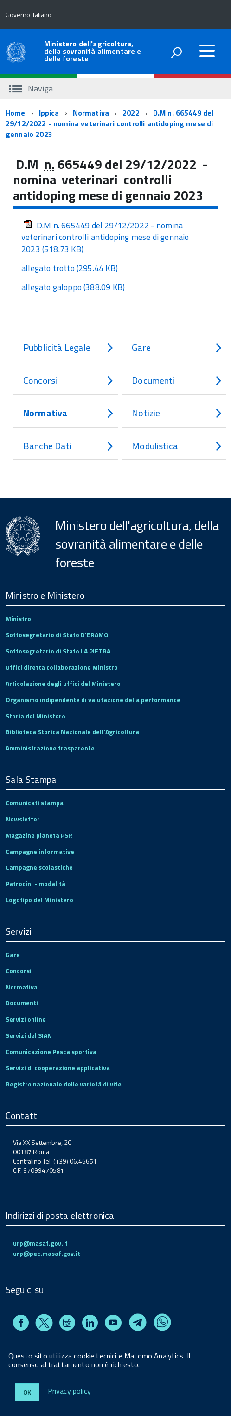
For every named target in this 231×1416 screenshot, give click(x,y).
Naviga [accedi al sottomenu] (31, 88)
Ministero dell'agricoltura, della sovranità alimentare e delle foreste (92, 51)
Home (16, 112)
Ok (27, 1392)
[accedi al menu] (206, 50)
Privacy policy (69, 1391)
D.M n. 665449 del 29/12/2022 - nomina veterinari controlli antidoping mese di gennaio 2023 (109, 123)
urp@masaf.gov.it (40, 1243)
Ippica (49, 112)
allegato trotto (69, 268)
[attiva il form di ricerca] (176, 52)
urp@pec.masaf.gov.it (46, 1253)
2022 (131, 112)
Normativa (91, 112)
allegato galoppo (73, 287)
